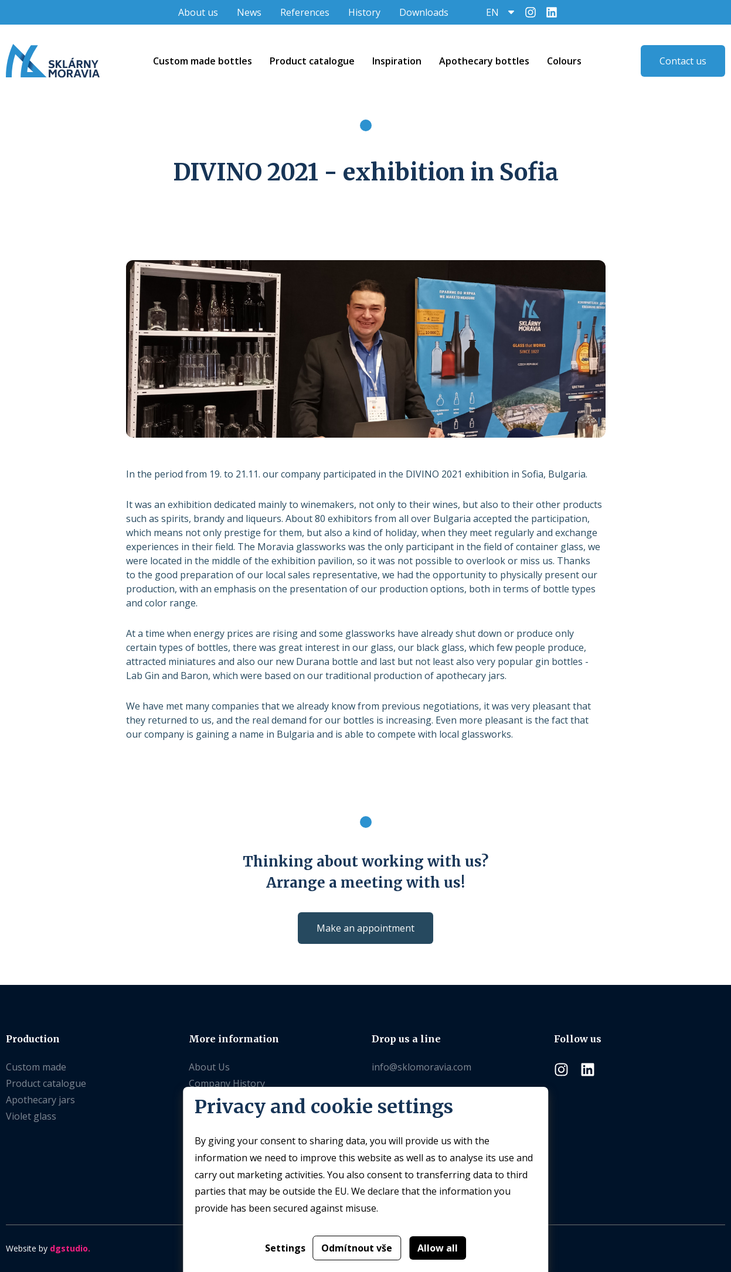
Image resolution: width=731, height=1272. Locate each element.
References (304, 12)
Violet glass (31, 1116)
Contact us (682, 60)
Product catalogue (46, 1083)
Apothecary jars (40, 1099)
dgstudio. (70, 1248)
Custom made (36, 1066)
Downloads (423, 12)
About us (198, 12)
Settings (285, 1248)
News (249, 12)
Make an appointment (365, 928)
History (364, 12)
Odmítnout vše (356, 1248)
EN (492, 12)
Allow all (437, 1248)
